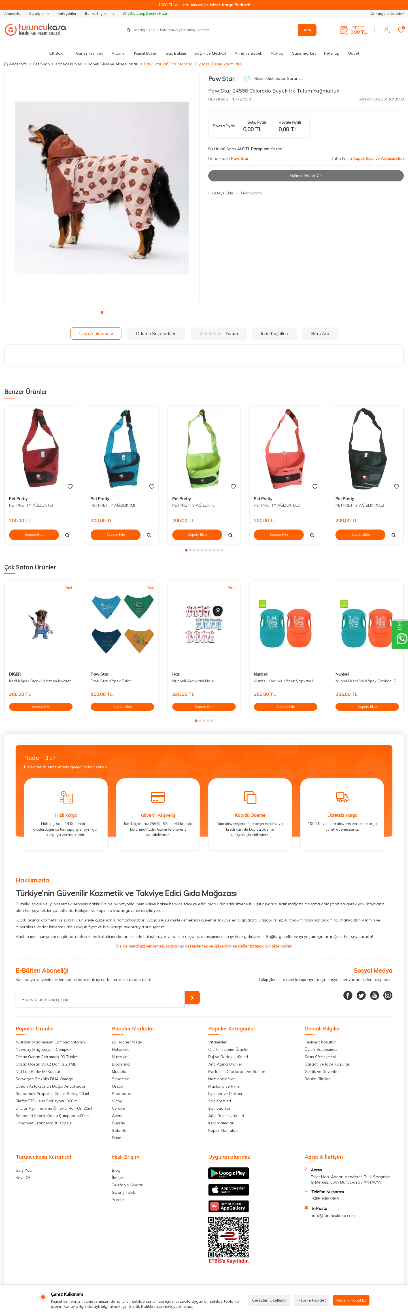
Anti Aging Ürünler (225, 1064)
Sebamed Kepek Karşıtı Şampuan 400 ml (53, 1115)
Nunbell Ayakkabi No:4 (193, 680)
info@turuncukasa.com (333, 1215)
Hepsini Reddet (312, 1300)
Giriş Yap (24, 1170)
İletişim (118, 1177)
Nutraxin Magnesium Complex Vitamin (50, 1042)
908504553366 (325, 1198)
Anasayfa (12, 13)
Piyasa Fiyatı (224, 126)
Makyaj (277, 53)
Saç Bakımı (176, 53)
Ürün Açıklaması (96, 333)
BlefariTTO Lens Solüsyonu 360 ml (47, 1100)
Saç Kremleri (219, 1100)
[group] (102, 188)
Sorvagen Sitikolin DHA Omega (44, 1078)
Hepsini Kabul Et (351, 1300)
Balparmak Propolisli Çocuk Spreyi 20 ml (52, 1093)
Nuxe (116, 1137)
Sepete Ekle (34, 534)
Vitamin (119, 53)
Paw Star (221, 78)
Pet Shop (41, 64)
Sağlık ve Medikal (210, 53)
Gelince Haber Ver (306, 175)
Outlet (353, 53)
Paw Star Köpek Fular (111, 680)
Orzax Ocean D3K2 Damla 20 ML (46, 1064)
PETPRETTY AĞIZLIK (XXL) (359, 505)
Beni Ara (320, 333)
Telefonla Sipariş (127, 1185)
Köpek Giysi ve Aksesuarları (113, 64)
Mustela (119, 1071)
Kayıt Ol (23, 1177)
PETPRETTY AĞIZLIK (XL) (277, 505)
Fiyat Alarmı (250, 193)
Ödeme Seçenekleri (156, 333)
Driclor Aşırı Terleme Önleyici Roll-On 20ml (54, 1108)
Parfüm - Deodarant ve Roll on (236, 1071)
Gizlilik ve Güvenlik (321, 1071)
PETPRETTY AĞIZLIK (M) (113, 505)
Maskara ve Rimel (224, 1086)
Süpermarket (304, 53)
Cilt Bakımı (58, 53)
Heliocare (120, 1049)
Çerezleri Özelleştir (269, 1300)
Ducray (118, 1123)
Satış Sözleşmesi (320, 1056)
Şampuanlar (219, 1108)
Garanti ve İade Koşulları (327, 1064)
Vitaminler (217, 1042)
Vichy (117, 1100)
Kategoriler (67, 13)
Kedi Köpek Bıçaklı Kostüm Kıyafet (40, 680)
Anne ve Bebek (248, 53)
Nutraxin (120, 1056)
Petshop (331, 53)
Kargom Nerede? (387, 13)
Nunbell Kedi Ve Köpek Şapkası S (365, 680)
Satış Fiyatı (256, 122)
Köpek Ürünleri (69, 64)
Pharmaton (122, 1093)
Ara (307, 30)
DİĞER (15, 674)
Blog (116, 1170)
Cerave (118, 1108)
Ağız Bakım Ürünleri (226, 1115)
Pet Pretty (18, 498)
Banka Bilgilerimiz (99, 13)
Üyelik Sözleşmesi (321, 1049)
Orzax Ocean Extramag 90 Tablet (47, 1056)
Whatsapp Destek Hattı (145, 13)
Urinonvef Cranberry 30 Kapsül (44, 1123)
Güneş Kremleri (89, 53)
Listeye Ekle (220, 193)
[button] (102, 312)
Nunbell (260, 674)
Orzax (117, 1086)
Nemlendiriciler (221, 1078)
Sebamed (120, 1078)
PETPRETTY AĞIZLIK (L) (194, 505)
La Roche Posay (127, 1042)
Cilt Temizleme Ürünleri (229, 1049)
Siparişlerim (39, 13)
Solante (119, 1130)
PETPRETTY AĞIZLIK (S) (31, 505)
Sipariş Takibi (124, 1192)
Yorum (218, 333)
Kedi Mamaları (221, 1123)
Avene (118, 1115)
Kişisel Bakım (145, 53)
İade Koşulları (274, 333)
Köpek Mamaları (223, 1130)
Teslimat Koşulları (321, 1042)
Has (176, 674)
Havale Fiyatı (290, 122)
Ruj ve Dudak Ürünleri (228, 1056)
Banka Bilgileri (318, 1078)
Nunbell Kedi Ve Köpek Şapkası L (284, 680)
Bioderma (121, 1064)
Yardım (118, 1199)
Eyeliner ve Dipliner (225, 1093)
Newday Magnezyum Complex (43, 1049)
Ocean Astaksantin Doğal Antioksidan (51, 1086)
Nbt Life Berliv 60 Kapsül (38, 1071)
